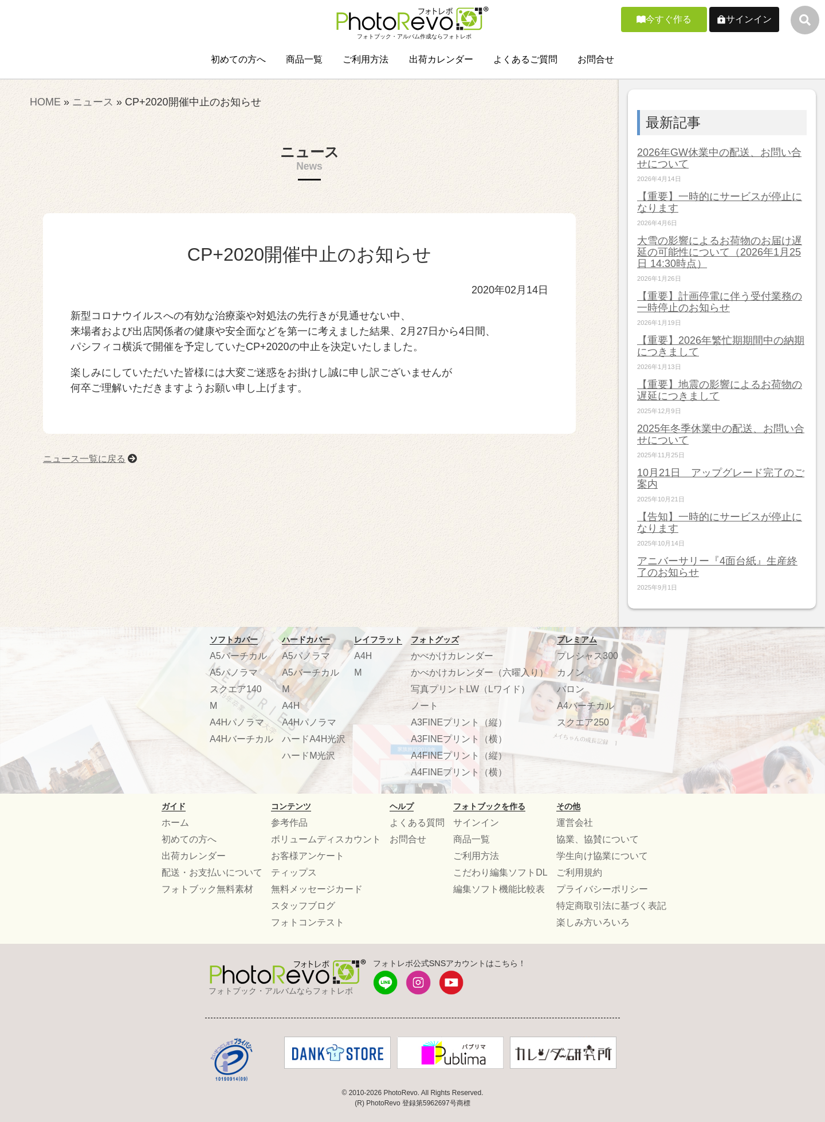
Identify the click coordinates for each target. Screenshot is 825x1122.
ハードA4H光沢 (313, 739)
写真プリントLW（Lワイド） (470, 689)
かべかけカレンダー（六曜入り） (479, 672)
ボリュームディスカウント (326, 839)
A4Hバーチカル (241, 739)
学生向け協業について (602, 856)
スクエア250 (583, 722)
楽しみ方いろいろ (593, 922)
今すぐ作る (669, 19)
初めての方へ (238, 59)
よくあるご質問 (525, 59)
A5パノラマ (234, 672)
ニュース (92, 102)
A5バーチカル (238, 656)
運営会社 (574, 822)
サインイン (749, 19)
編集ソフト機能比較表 (499, 889)
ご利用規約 (579, 872)
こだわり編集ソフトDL (500, 872)
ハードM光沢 (308, 755)
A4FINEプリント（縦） (459, 755)
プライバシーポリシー (602, 889)
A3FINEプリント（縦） (459, 722)
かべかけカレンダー (452, 656)
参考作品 (289, 822)
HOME (45, 102)
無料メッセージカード (317, 889)
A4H (291, 706)
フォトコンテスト (307, 922)
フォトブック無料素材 (207, 889)
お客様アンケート (307, 856)
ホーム (175, 822)
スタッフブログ (303, 906)
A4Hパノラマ (237, 722)
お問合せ (596, 59)
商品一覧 (304, 59)
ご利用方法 (365, 59)
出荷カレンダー (441, 59)
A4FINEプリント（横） (459, 772)
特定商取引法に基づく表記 (611, 906)
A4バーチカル (585, 706)
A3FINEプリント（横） (459, 739)
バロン (570, 689)
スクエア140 (236, 689)
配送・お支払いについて (212, 872)
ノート (424, 706)
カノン (570, 672)
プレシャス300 (587, 656)
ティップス (294, 872)
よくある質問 (417, 822)
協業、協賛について (597, 839)
